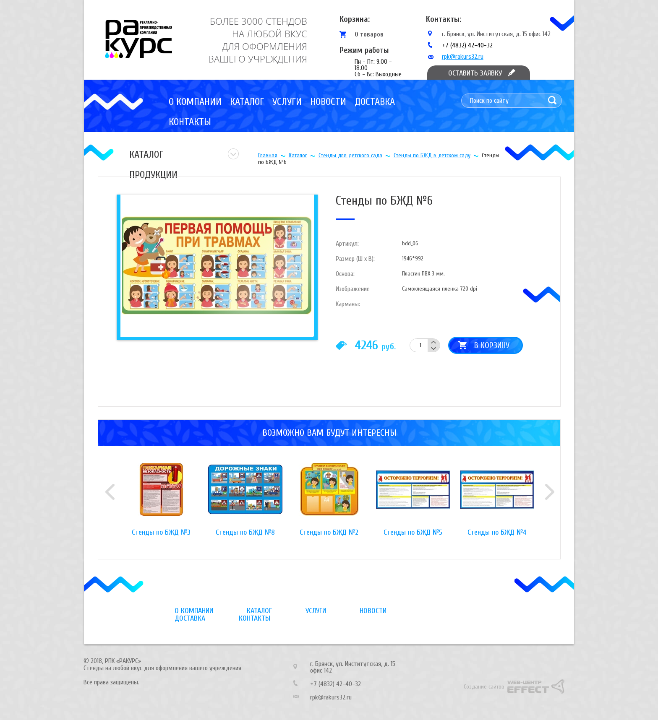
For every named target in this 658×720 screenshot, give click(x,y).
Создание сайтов (484, 686)
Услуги (287, 101)
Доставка (375, 101)
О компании (195, 101)
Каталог (247, 101)
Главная (267, 155)
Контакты (190, 121)
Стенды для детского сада (350, 155)
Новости (328, 101)
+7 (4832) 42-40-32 (467, 45)
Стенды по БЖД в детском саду (432, 155)
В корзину (491, 345)
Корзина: (354, 19)
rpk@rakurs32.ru (462, 56)
